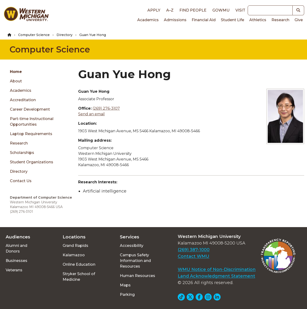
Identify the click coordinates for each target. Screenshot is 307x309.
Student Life (232, 20)
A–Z (170, 10)
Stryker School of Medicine (79, 277)
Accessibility (131, 245)
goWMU (221, 10)
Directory (65, 35)
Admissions (175, 20)
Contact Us (21, 181)
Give (299, 20)
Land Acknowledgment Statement (216, 276)
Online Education (79, 264)
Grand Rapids (75, 245)
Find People (192, 10)
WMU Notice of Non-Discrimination (217, 269)
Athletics (257, 20)
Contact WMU (193, 256)
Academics (148, 20)
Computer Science (34, 35)
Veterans (14, 270)
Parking (127, 294)
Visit (240, 10)
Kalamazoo (74, 255)
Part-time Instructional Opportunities (31, 121)
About (16, 81)
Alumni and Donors (16, 248)
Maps (125, 285)
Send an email (91, 114)
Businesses (16, 260)
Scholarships (22, 152)
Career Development (30, 109)
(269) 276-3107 (106, 108)
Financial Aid (204, 20)
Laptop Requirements (31, 134)
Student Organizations (31, 162)
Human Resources (137, 275)
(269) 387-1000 (194, 249)
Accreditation (23, 100)
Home (16, 71)
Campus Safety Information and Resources (135, 261)
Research (280, 20)
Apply (153, 10)
